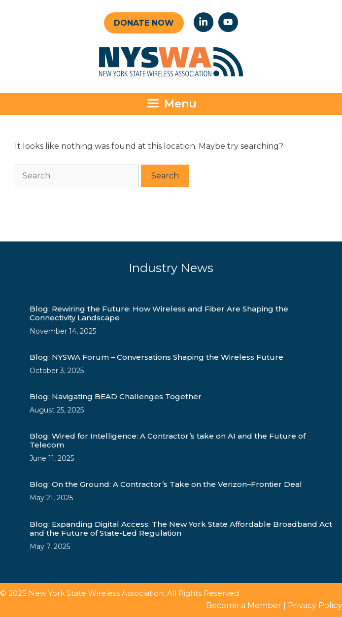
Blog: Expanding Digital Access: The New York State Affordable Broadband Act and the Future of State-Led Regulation (181, 528)
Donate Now (144, 23)
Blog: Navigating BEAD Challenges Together (116, 396)
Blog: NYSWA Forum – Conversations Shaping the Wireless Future (156, 357)
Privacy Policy (315, 605)
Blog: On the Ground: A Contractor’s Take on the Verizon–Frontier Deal (166, 484)
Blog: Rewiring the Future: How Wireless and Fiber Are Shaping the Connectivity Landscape (159, 313)
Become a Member (243, 605)
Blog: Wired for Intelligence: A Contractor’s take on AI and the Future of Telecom (168, 440)
